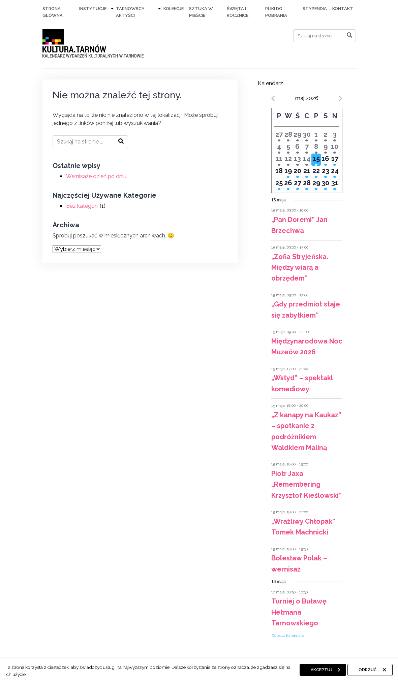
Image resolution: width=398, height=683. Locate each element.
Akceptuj (321, 670)
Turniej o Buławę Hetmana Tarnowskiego (299, 612)
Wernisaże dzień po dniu (96, 176)
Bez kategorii (82, 206)
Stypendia (315, 8)
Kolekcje (173, 8)
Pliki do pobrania (276, 12)
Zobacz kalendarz (287, 635)
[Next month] (340, 98)
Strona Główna (52, 12)
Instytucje (92, 8)
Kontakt (342, 8)
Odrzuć (367, 670)
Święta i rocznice (237, 12)
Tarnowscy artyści (130, 12)
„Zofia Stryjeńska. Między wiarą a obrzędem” (299, 268)
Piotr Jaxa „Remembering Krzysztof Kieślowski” (306, 484)
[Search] (324, 35)
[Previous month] (273, 98)
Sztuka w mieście (201, 12)
